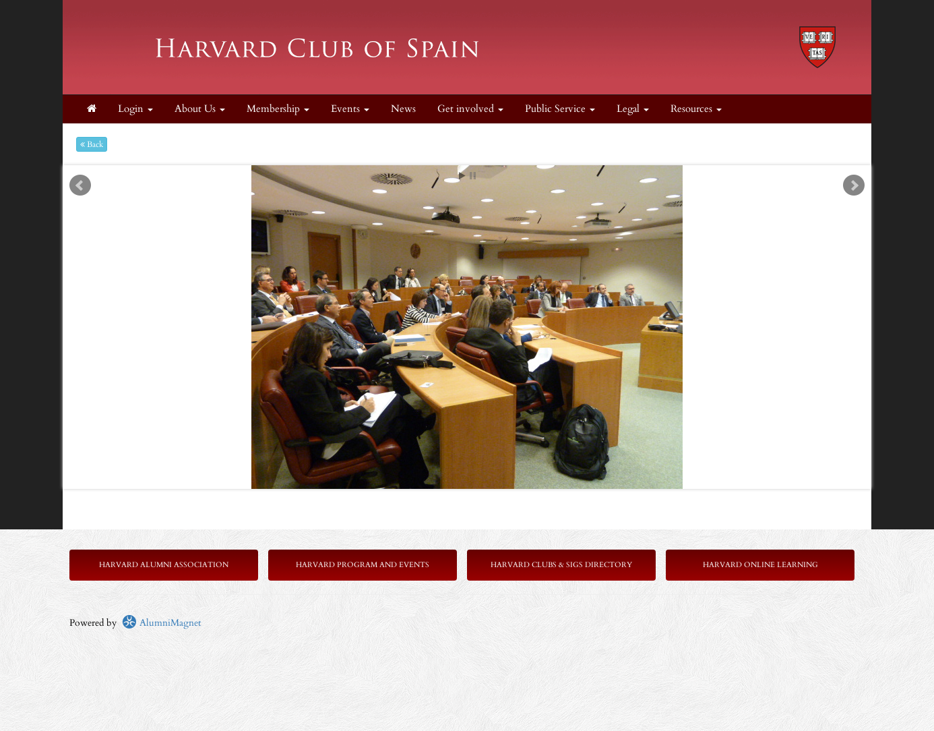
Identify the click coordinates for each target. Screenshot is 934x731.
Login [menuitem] (135, 109)
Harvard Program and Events (362, 565)
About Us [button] (200, 109)
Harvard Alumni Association (163, 565)
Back (91, 144)
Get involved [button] (470, 109)
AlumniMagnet (161, 622)
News (403, 109)
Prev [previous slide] (80, 185)
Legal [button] (633, 109)
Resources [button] (696, 109)
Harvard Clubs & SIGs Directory (561, 565)
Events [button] (350, 109)
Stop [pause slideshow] (473, 175)
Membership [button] (278, 109)
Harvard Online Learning (760, 565)
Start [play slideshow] (462, 175)
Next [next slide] (854, 185)
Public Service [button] (560, 109)
